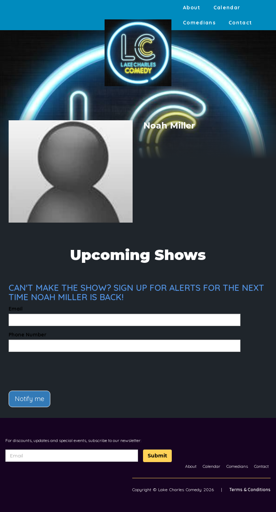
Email (16, 309)
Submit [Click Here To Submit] (157, 455)
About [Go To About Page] (192, 7)
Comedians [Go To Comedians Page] (199, 22)
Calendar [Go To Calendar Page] (226, 7)
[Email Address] (71, 456)
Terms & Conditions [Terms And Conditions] (250, 489)
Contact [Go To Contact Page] (240, 22)
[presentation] (51, 368)
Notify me (29, 399)
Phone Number (27, 334)
